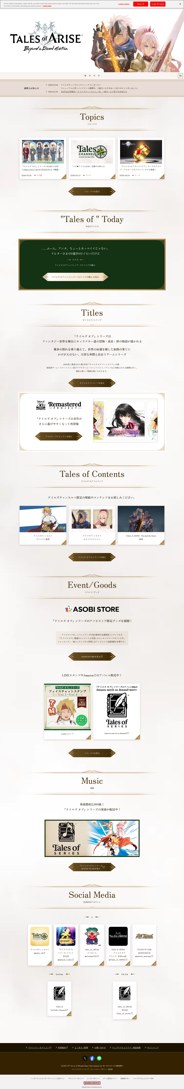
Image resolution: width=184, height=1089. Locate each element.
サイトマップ (153, 1047)
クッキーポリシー (93, 1078)
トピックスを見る (92, 191)
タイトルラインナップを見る (92, 383)
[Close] (180, 4)
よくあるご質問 (81, 1047)
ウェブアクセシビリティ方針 (143, 1078)
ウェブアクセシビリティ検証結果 (126, 1047)
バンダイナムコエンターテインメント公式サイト (48, 1078)
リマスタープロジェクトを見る (58, 436)
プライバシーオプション (40, 1047)
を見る (75, 276)
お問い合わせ (100, 1047)
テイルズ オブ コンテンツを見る (92, 557)
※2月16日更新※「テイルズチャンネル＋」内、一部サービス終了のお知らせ (94, 91)
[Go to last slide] (95, 420)
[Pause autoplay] (180, 75)
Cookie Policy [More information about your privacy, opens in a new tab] (47, 6)
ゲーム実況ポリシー (110, 1078)
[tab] (85, 76)
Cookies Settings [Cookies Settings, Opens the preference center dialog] (123, 4)
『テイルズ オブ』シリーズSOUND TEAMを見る (92, 867)
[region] (92, 4)
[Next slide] (155, 420)
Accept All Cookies (157, 4)
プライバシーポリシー (76, 1078)
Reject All (140, 4)
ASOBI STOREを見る (92, 656)
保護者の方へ (125, 1078)
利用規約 (63, 1047)
